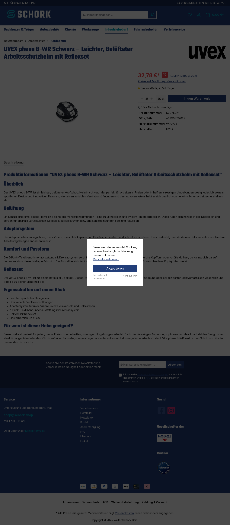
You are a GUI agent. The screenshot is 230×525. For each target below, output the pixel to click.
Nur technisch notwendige (100, 277)
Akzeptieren (115, 268)
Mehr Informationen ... (106, 259)
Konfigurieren (130, 275)
